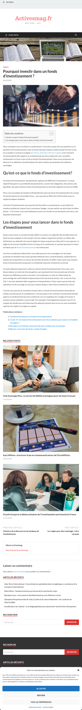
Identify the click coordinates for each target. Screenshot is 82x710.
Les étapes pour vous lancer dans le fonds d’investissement (29, 140)
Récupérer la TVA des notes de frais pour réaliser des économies (37, 326)
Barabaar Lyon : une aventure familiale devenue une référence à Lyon (32, 595)
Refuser (41, 695)
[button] (78, 670)
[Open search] (76, 35)
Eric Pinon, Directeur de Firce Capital (46, 153)
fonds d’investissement (26, 247)
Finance (6, 67)
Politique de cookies (35, 707)
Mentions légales (48, 707)
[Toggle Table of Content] (50, 134)
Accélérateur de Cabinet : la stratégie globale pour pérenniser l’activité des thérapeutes (40, 606)
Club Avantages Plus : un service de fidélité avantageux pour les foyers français (39, 396)
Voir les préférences (41, 702)
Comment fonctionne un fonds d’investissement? (31, 316)
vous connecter (19, 571)
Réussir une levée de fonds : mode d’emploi (28, 329)
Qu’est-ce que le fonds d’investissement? (22, 137)
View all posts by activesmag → (18, 550)
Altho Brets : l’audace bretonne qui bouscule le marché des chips (30, 591)
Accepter (41, 689)
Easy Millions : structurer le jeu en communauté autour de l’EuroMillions (36, 455)
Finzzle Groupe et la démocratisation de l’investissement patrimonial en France (39, 514)
